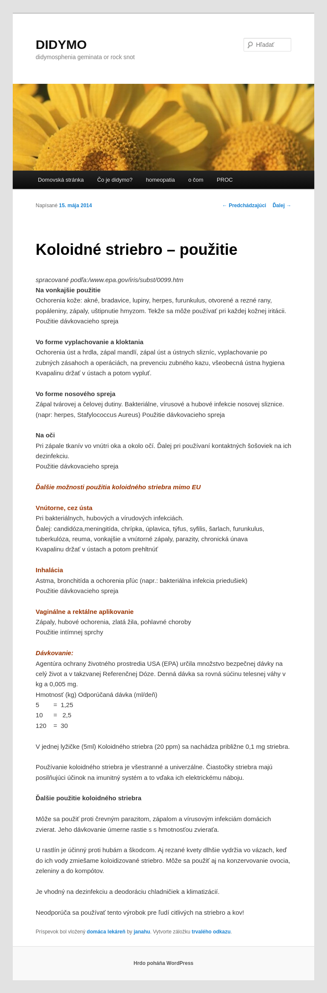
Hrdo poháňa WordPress (163, 963)
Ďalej (281, 205)
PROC (225, 180)
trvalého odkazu (211, 932)
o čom (195, 180)
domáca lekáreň (106, 932)
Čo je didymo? (114, 180)
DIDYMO (61, 44)
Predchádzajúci (244, 205)
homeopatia (160, 180)
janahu (142, 932)
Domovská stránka (61, 180)
